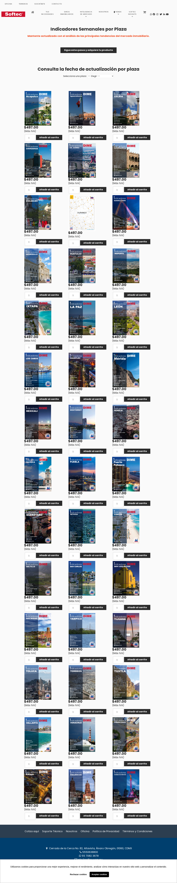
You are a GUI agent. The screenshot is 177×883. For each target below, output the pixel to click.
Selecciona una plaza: (75, 76)
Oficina (85, 831)
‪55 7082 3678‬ (90, 856)
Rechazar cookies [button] (78, 874)
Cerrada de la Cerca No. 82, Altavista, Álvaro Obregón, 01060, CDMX (90, 848)
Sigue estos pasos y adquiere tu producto (88, 50)
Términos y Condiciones (137, 831)
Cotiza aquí (32, 831)
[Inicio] (33, 13)
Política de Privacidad (106, 831)
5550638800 (90, 852)
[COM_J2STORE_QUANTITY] (30, 138)
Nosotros (71, 831)
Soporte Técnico (52, 831)
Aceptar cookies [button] (99, 874)
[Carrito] (145, 13)
